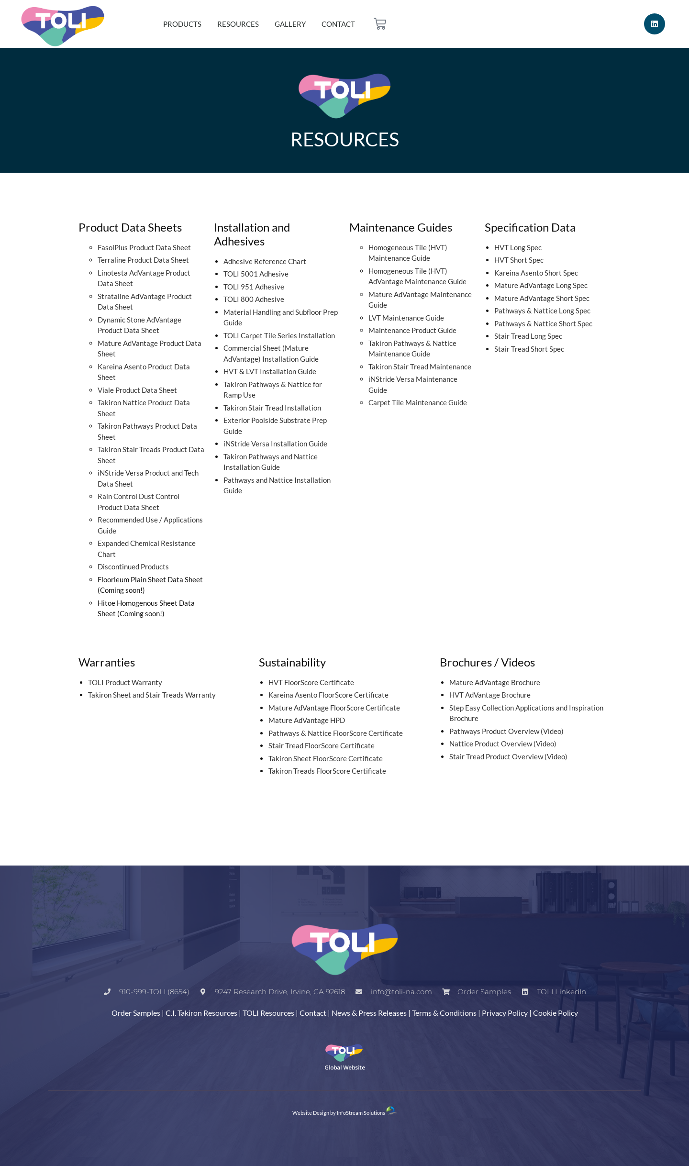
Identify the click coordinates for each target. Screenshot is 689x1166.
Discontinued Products (133, 566)
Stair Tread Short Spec (529, 348)
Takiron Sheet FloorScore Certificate (325, 758)
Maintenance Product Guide (412, 330)
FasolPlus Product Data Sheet (144, 247)
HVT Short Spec (519, 259)
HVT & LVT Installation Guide (269, 371)
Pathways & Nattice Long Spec (542, 310)
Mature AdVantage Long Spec (541, 285)
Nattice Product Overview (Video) (502, 743)
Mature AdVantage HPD (306, 720)
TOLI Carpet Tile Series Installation (279, 335)
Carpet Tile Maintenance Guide (417, 402)
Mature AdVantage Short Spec (541, 298)
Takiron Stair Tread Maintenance (419, 366)
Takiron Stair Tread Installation (272, 407)
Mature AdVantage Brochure (494, 682)
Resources (238, 24)
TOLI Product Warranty (125, 682)
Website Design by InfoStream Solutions (338, 1113)
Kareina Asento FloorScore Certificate (328, 694)
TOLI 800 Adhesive (253, 299)
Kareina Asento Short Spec (536, 272)
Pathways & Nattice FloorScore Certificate (335, 733)
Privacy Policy (505, 1012)
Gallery (290, 24)
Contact (338, 24)
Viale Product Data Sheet (137, 390)
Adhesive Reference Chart (264, 261)
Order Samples (135, 1012)
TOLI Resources (268, 1012)
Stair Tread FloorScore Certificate (321, 745)
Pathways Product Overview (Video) (506, 731)
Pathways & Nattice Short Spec (543, 323)
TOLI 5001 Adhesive (256, 273)
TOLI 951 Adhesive (253, 286)
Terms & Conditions (444, 1012)
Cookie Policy (555, 1012)
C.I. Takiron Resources (201, 1012)
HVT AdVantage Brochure (490, 694)
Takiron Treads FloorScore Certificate (327, 770)
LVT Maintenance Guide (406, 317)
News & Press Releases (369, 1012)
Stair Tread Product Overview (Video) (508, 756)
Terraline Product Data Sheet (143, 259)
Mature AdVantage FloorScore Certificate (334, 707)
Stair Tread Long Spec (528, 336)
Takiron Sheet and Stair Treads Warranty (152, 694)
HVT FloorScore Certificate (311, 682)
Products (182, 24)
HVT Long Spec (518, 247)
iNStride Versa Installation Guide (275, 443)
